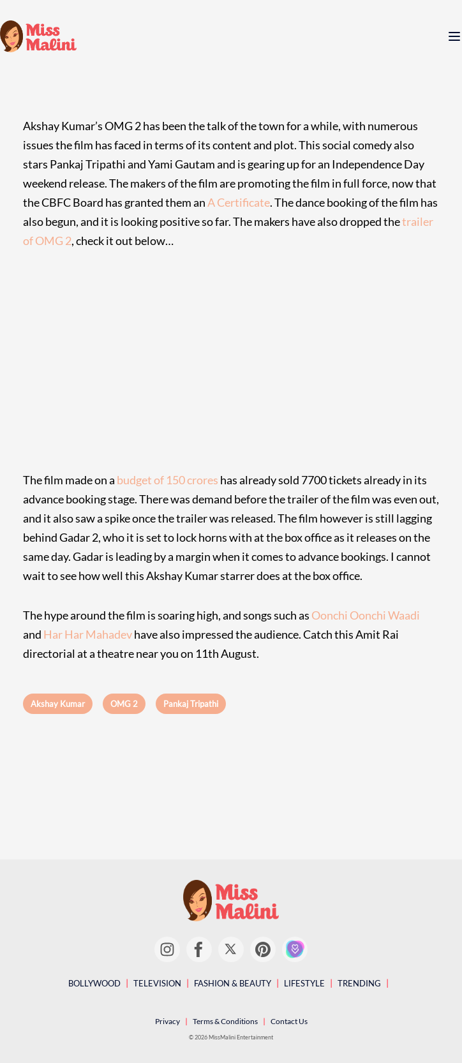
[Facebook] (199, 949)
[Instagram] (167, 949)
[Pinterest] (263, 949)
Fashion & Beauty (232, 983)
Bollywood (94, 983)
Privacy (167, 1021)
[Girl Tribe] (295, 949)
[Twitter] (231, 949)
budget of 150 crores (167, 480)
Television (157, 983)
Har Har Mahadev (87, 634)
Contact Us (289, 1021)
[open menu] (454, 36)
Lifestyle (304, 983)
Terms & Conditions (225, 1021)
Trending (359, 983)
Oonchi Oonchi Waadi (365, 615)
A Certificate (238, 202)
